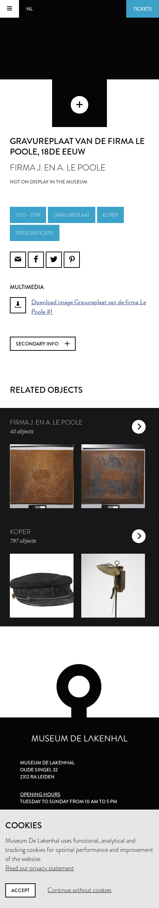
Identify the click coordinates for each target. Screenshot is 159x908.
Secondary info (43, 343)
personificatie (34, 232)
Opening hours (40, 794)
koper (110, 214)
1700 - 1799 (27, 214)
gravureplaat (71, 214)
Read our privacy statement (39, 868)
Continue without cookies (79, 890)
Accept (20, 890)
